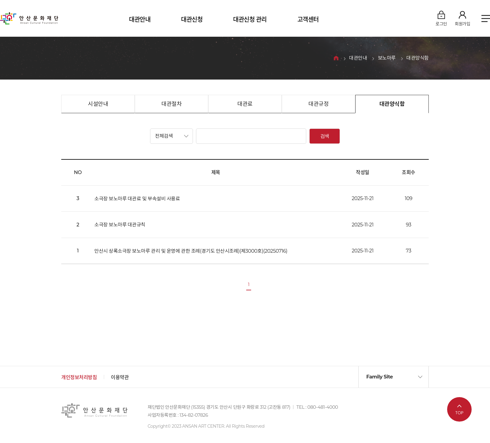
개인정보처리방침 (79, 377)
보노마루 (387, 58)
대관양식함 (417, 58)
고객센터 (308, 19)
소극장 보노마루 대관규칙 (119, 225)
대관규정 (318, 104)
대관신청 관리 (250, 19)
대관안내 (139, 19)
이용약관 (120, 377)
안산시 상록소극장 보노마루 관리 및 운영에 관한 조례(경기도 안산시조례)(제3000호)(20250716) (190, 251)
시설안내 (98, 104)
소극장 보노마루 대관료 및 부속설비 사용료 (137, 199)
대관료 (245, 104)
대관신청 (191, 19)
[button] (171, 136)
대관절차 (171, 104)
